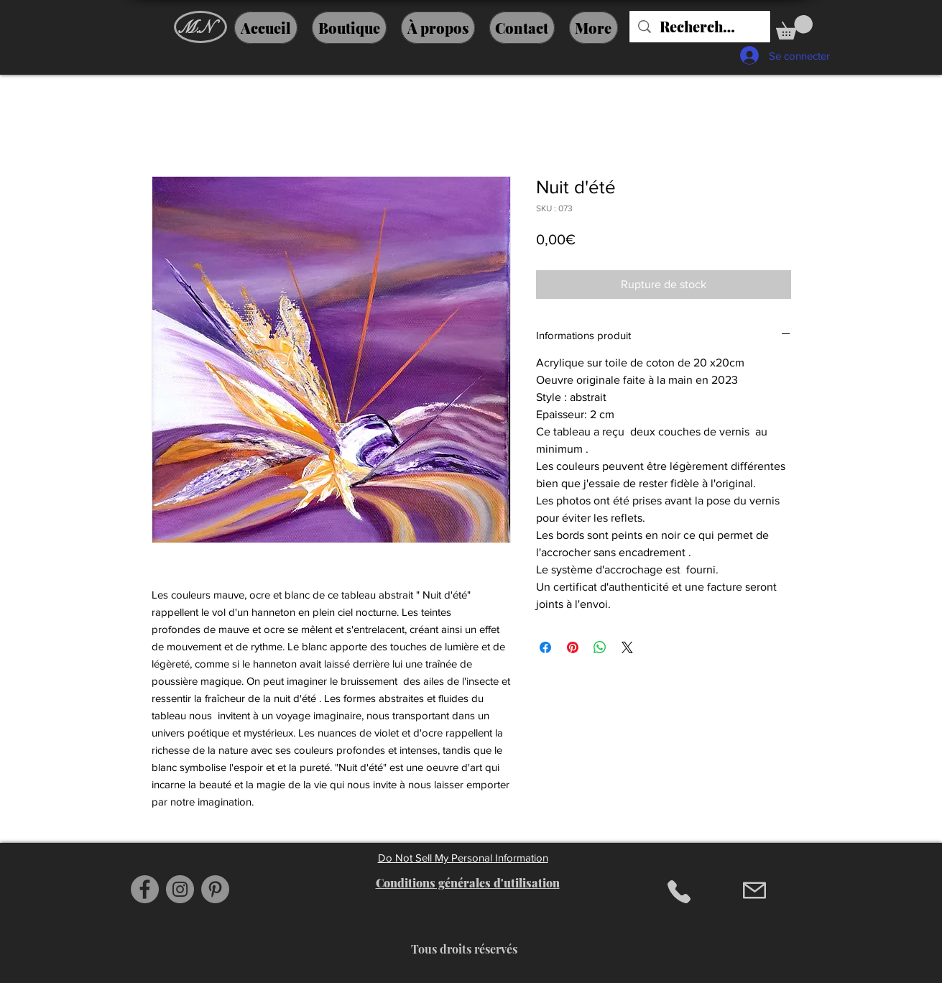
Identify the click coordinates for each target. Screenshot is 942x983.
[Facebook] (145, 889)
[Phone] (679, 891)
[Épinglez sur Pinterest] (572, 647)
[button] (794, 27)
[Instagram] (180, 889)
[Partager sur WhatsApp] (600, 647)
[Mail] (754, 890)
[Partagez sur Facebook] (545, 647)
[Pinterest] (215, 889)
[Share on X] (627, 647)
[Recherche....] (700, 26)
